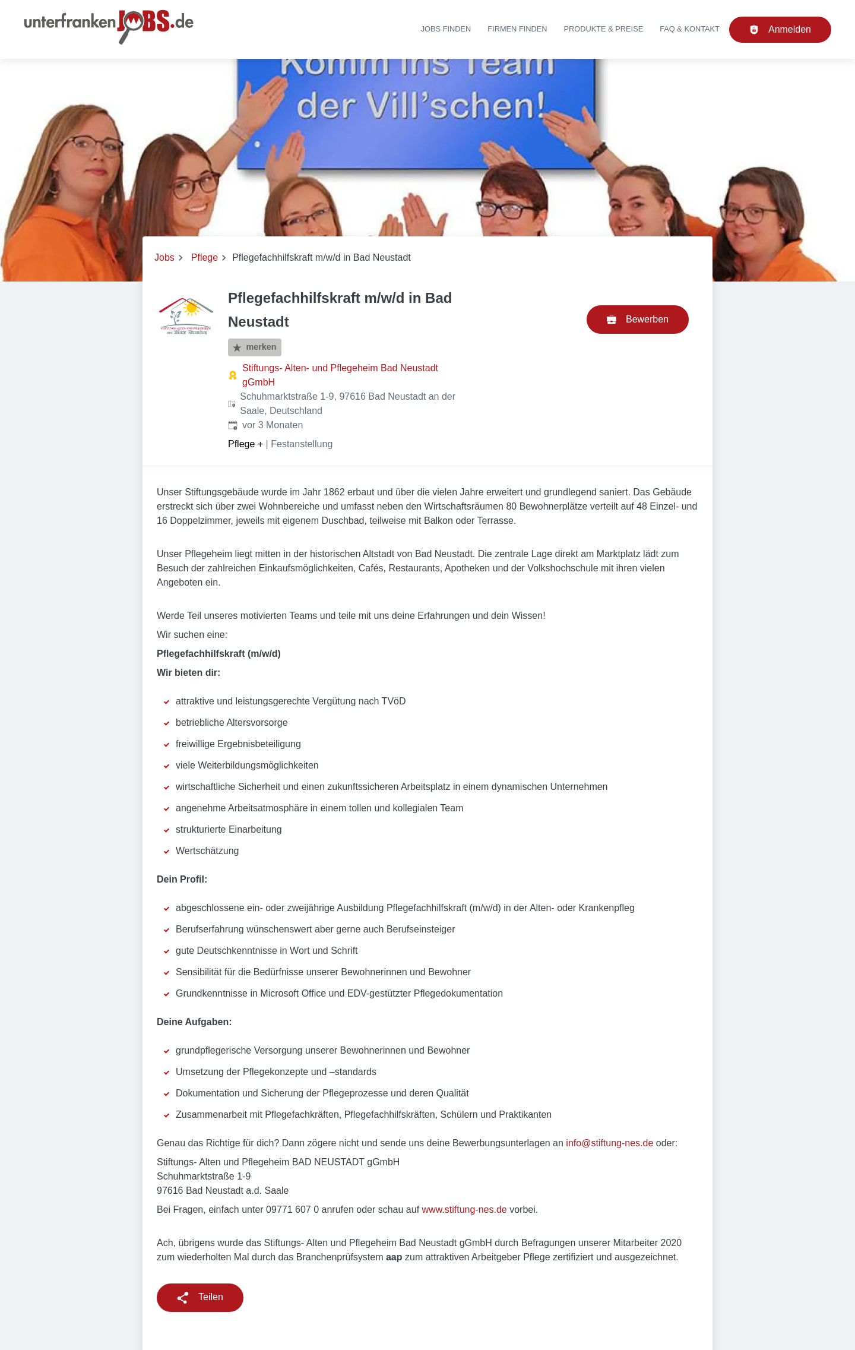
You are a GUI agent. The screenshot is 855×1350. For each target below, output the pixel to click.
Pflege (204, 257)
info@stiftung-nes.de (609, 1143)
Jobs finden (446, 28)
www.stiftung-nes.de (464, 1209)
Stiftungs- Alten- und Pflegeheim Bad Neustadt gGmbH (340, 375)
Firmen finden (517, 28)
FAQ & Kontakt (690, 28)
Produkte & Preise (604, 28)
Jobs (164, 257)
